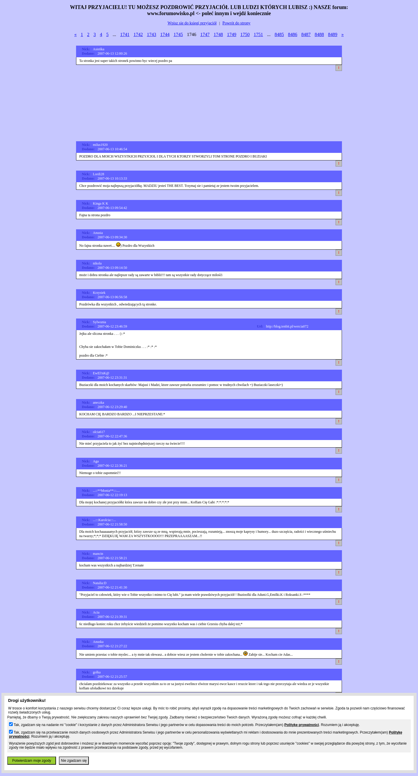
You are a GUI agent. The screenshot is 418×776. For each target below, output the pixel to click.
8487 (306, 34)
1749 (231, 34)
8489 (332, 34)
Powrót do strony (236, 23)
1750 (245, 34)
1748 (218, 34)
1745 (178, 34)
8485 (279, 34)
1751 (258, 34)
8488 (319, 34)
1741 (124, 34)
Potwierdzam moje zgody (31, 761)
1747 (205, 34)
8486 (292, 34)
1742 (138, 34)
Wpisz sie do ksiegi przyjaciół (192, 23)
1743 (151, 34)
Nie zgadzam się (74, 761)
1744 (165, 34)
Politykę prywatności (301, 725)
